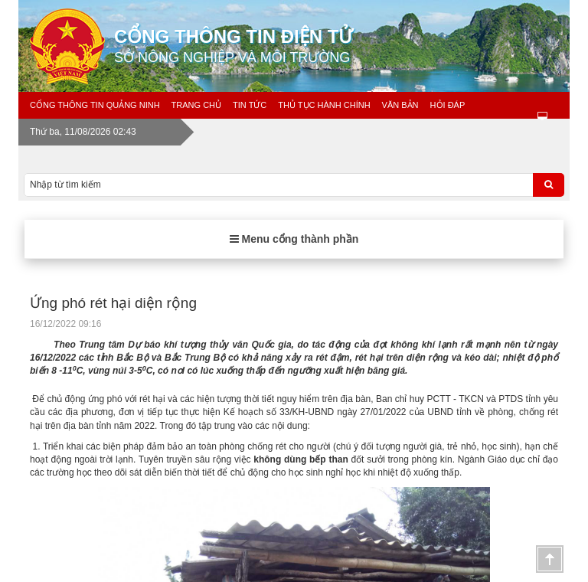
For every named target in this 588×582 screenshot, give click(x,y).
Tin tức (249, 105)
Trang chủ (196, 105)
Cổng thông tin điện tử (347, 46)
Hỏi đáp (448, 105)
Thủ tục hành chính (324, 105)
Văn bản (400, 105)
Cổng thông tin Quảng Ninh (95, 105)
